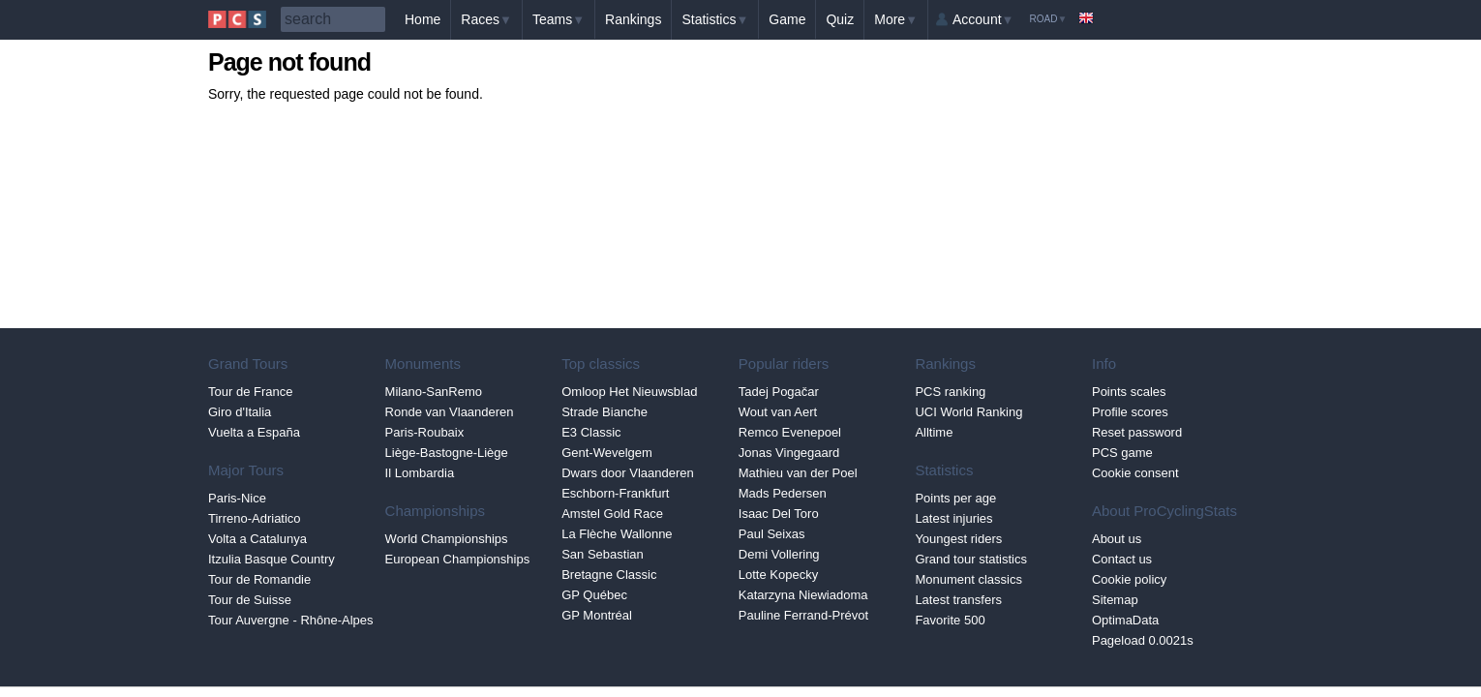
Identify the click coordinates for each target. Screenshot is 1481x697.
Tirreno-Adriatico (254, 518)
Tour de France (250, 391)
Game (787, 19)
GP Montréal (596, 615)
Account (982, 19)
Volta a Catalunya (257, 538)
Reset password (1137, 432)
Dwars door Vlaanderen (627, 473)
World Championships (446, 538)
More (896, 19)
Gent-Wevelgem (606, 452)
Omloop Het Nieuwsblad (629, 391)
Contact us (1122, 559)
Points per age (955, 498)
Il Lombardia (420, 473)
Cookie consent (1135, 473)
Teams (558, 19)
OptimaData (1125, 620)
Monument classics (968, 579)
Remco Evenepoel (790, 432)
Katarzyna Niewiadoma (803, 595)
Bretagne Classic (608, 574)
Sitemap (1115, 599)
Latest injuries (953, 518)
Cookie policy (1129, 579)
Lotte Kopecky (778, 574)
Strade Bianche (604, 412)
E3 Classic (590, 432)
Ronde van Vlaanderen (449, 412)
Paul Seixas (772, 534)
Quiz (840, 19)
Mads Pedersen (783, 493)
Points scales (1129, 391)
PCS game (1122, 452)
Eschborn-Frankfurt (615, 493)
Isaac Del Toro (779, 513)
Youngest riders (958, 538)
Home (422, 19)
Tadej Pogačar (779, 391)
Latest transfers (958, 599)
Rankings (633, 19)
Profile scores (1130, 412)
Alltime (933, 432)
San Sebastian (602, 554)
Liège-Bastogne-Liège (446, 452)
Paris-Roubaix (425, 432)
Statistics (714, 19)
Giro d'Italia (239, 412)
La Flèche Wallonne (616, 534)
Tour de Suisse (249, 599)
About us (1116, 538)
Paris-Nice (237, 498)
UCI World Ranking (968, 412)
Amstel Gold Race (612, 513)
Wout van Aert (778, 412)
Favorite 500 (949, 620)
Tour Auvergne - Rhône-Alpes (291, 620)
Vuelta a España (254, 432)
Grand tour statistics (971, 559)
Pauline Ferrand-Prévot (803, 615)
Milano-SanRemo (433, 391)
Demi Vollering (779, 554)
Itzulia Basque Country (271, 559)
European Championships (457, 559)
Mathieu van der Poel (798, 473)
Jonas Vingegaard (789, 452)
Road (1048, 19)
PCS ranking (950, 391)
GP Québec (594, 595)
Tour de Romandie (259, 579)
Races (486, 19)
